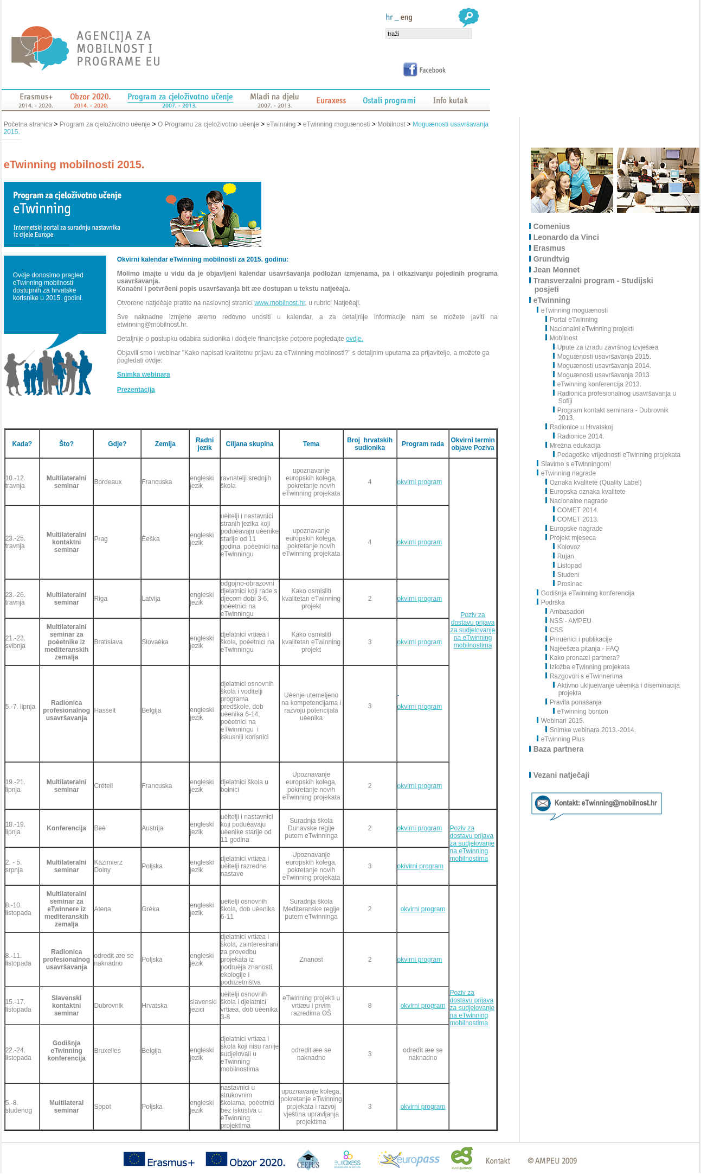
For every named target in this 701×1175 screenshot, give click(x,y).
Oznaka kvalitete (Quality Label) (594, 482)
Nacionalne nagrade (577, 501)
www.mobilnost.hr (279, 303)
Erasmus (550, 248)
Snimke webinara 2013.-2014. (591, 730)
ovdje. (354, 338)
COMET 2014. (576, 510)
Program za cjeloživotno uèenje (105, 124)
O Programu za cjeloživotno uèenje (208, 124)
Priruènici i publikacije (579, 639)
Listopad (568, 565)
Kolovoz (567, 547)
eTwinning (280, 124)
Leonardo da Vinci (567, 237)
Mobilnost (391, 124)
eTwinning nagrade (569, 473)
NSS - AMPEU (568, 621)
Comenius (552, 226)
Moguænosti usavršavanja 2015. (602, 356)
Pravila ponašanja (573, 702)
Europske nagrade (574, 528)
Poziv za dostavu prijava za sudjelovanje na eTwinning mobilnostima (473, 630)
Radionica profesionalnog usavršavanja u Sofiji (615, 397)
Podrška (553, 602)
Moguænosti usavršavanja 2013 (601, 375)
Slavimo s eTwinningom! (576, 464)
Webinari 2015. (563, 721)
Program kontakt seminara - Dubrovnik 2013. (611, 414)
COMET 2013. (576, 519)
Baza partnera (559, 749)
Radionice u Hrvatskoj (579, 427)
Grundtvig (552, 259)
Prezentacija (136, 389)
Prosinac (568, 584)
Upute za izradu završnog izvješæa (606, 347)
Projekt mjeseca (571, 538)
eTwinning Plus (563, 739)
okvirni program (419, 482)
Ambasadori (565, 611)
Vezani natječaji (562, 775)
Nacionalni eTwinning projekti (590, 329)
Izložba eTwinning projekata (588, 667)
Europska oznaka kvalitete (586, 492)
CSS (554, 630)
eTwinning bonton (581, 711)
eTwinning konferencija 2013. (597, 384)
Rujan (564, 556)
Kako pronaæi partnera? (583, 658)
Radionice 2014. (579, 436)
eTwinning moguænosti (336, 124)
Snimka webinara (143, 374)
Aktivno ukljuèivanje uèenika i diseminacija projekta (617, 689)
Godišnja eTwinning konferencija (588, 593)
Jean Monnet (557, 269)
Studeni (567, 575)
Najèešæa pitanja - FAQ (582, 648)
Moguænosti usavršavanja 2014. (602, 366)
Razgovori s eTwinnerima (584, 676)
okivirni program (420, 866)
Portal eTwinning (572, 319)
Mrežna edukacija (573, 445)
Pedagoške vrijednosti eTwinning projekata (617, 455)
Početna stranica (29, 124)
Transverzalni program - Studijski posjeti (594, 285)
